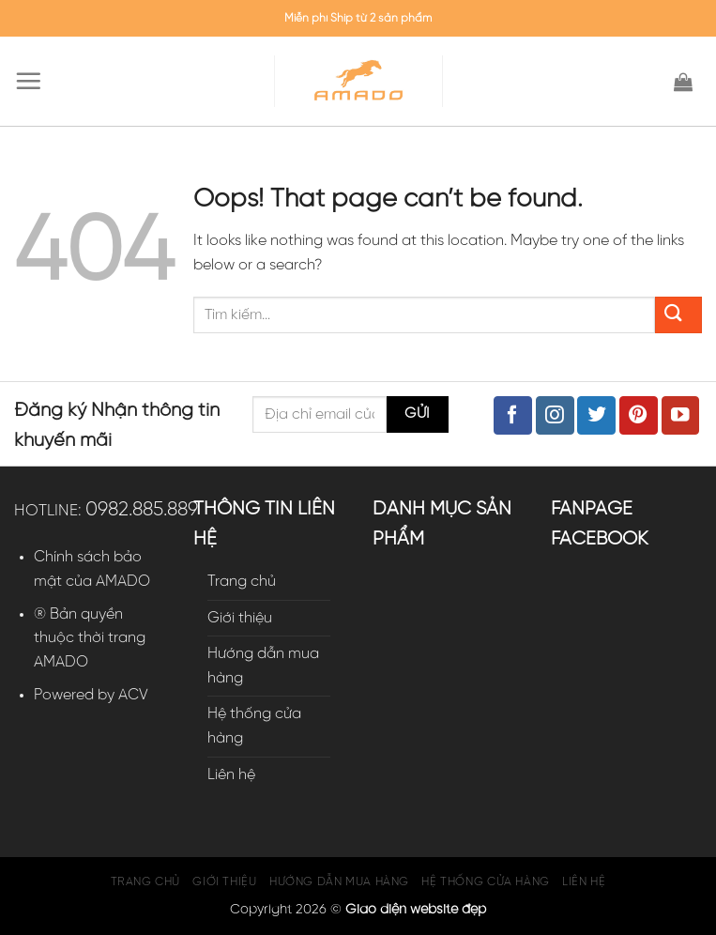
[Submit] (678, 315)
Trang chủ (241, 582)
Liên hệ (231, 775)
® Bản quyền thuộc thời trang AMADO (89, 638)
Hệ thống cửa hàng (254, 726)
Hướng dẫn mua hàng (263, 666)
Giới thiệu (239, 618)
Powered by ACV (91, 695)
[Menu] (33, 80)
